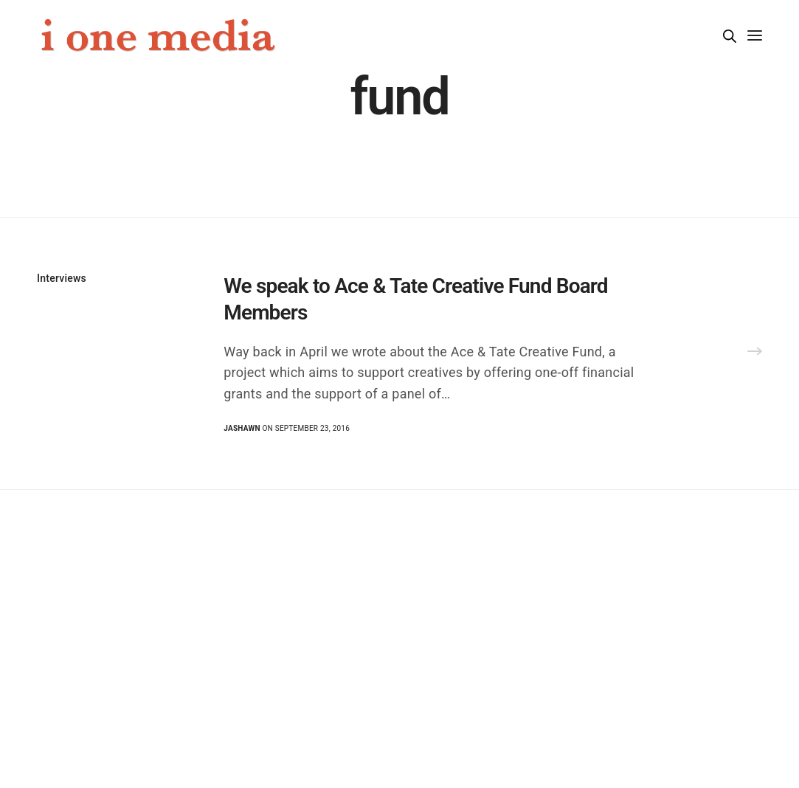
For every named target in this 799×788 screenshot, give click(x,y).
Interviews (61, 278)
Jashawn (242, 428)
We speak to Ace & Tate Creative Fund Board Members (416, 299)
